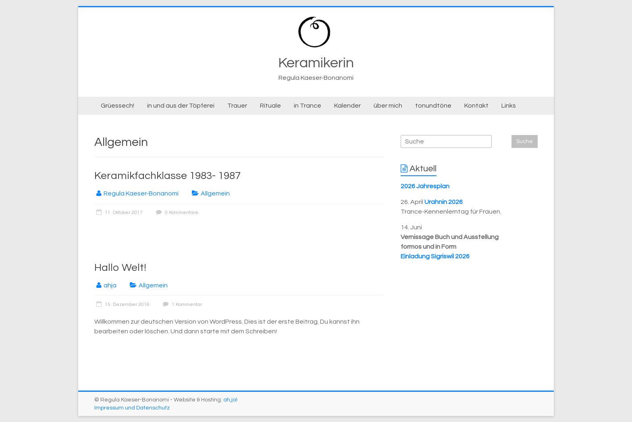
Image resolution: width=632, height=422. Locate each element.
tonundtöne (433, 105)
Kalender (347, 105)
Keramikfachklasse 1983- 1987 (167, 175)
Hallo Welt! (120, 267)
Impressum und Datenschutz (132, 408)
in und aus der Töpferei (180, 105)
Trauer (237, 105)
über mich (388, 105)
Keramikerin (316, 63)
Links (508, 105)
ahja (110, 285)
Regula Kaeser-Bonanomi (141, 193)
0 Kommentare (176, 212)
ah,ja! (230, 400)
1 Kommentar (181, 304)
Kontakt (476, 105)
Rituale (270, 105)
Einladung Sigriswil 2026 (435, 256)
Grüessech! (117, 105)
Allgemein (215, 193)
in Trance (307, 105)
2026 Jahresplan (425, 186)
